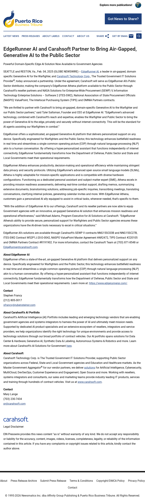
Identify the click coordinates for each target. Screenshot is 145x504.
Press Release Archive (24, 480)
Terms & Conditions (81, 480)
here (69, 345)
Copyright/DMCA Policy (110, 480)
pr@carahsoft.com (14, 403)
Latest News (11, 36)
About (3, 480)
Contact (68, 36)
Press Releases (31, 36)
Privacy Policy (136, 480)
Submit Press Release (53, 480)
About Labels (50, 36)
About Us (83, 36)
